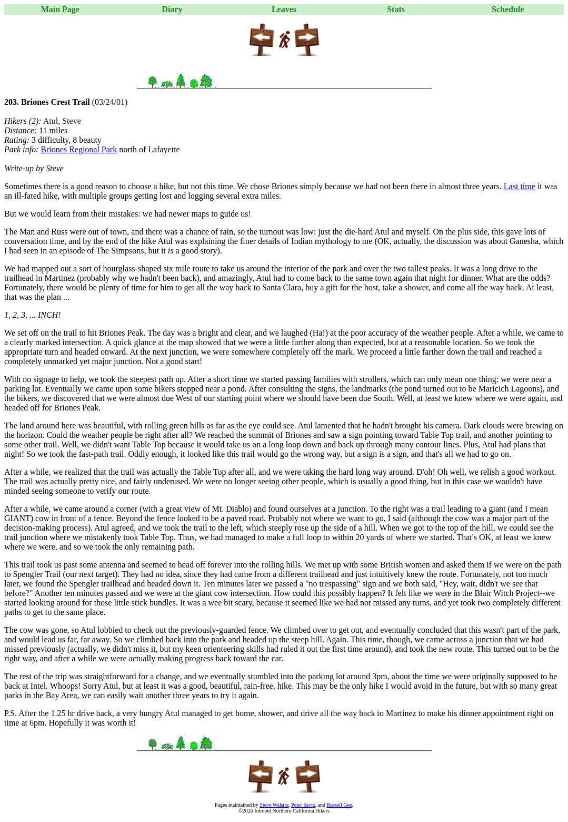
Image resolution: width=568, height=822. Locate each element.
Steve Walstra (274, 805)
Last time (519, 186)
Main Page (60, 9)
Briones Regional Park (79, 149)
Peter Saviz (303, 805)
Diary (172, 9)
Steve (71, 120)
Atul (50, 120)
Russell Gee (339, 805)
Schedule (508, 9)
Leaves (284, 9)
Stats (396, 9)
